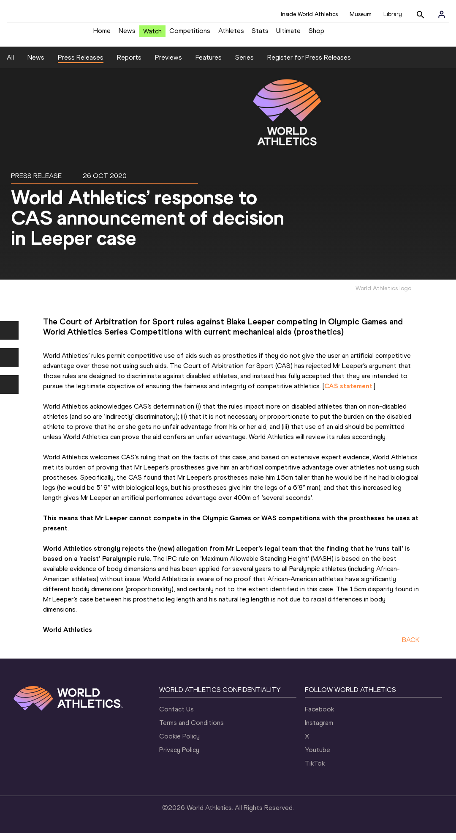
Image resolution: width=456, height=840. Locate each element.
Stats (260, 34)
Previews (168, 64)
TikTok (315, 770)
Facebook (319, 716)
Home (102, 34)
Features (208, 64)
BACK (411, 646)
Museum (361, 14)
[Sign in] (441, 14)
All (10, 64)
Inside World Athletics (309, 14)
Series (244, 64)
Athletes (231, 34)
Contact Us (176, 716)
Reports (129, 64)
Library (392, 14)
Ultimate (288, 34)
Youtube (317, 756)
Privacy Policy (179, 756)
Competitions (189, 34)
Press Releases (80, 64)
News (127, 34)
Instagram (319, 729)
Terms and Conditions (191, 729)
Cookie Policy (179, 743)
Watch (152, 34)
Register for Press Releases (309, 64)
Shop (316, 34)
